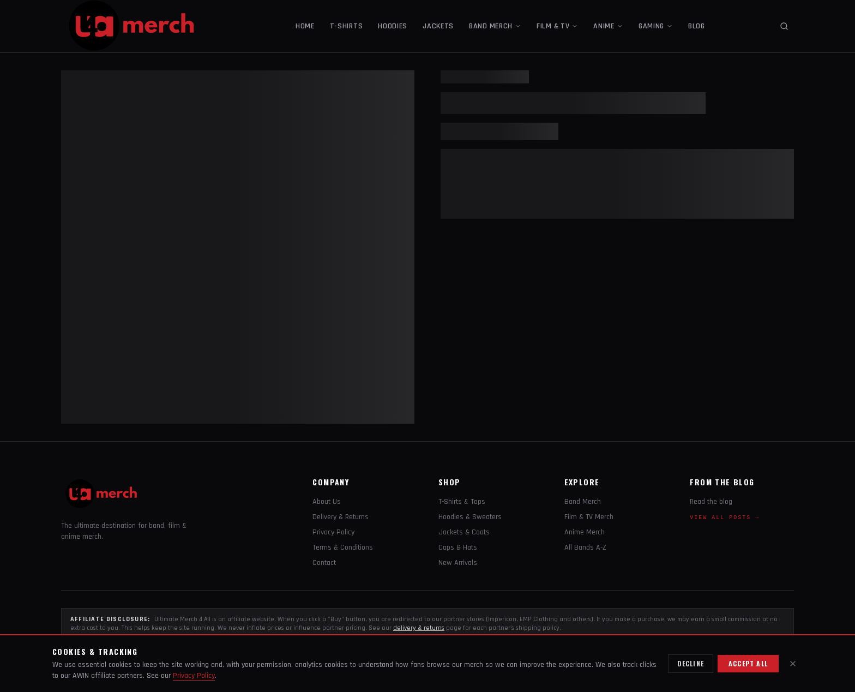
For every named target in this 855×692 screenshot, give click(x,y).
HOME (305, 26)
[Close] (793, 663)
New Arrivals (457, 563)
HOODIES (392, 26)
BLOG (696, 26)
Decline (690, 663)
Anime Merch (584, 532)
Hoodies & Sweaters (470, 517)
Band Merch (582, 502)
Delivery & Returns (340, 517)
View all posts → (725, 518)
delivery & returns (418, 628)
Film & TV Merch (588, 517)
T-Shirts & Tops (461, 502)
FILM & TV (557, 26)
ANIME (608, 26)
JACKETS (438, 26)
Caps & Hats (457, 547)
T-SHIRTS (346, 26)
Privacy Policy (333, 532)
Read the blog (711, 502)
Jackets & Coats (464, 532)
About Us (326, 502)
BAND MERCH (495, 26)
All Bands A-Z (585, 547)
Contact (324, 563)
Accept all (748, 663)
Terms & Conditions (342, 547)
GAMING (656, 26)
